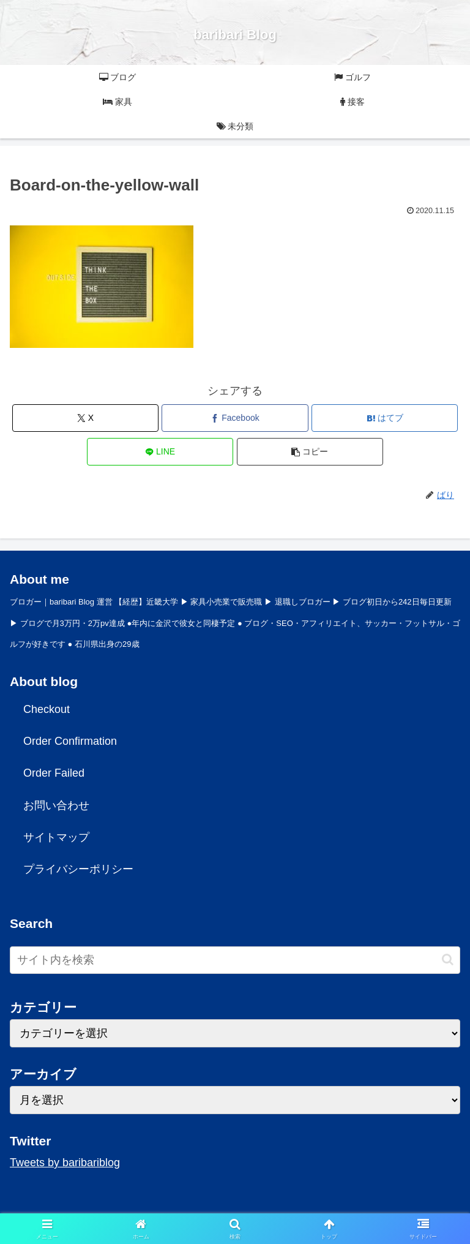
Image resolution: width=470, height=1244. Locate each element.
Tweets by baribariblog (65, 1162)
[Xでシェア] (85, 418)
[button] (310, 452)
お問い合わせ (56, 805)
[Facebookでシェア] (235, 418)
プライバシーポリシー (78, 869)
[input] (235, 960)
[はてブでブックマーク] (384, 418)
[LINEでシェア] (160, 452)
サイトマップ (56, 837)
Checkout (46, 709)
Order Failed (53, 773)
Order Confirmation (70, 741)
